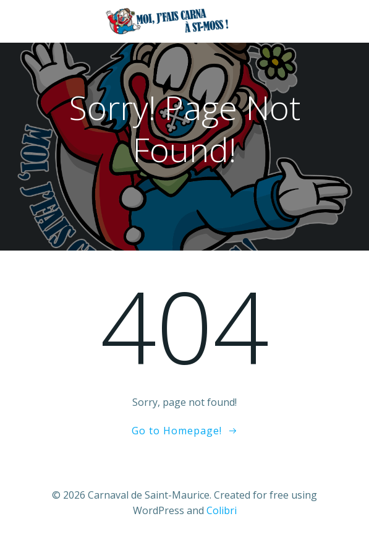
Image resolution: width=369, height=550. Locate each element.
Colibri (221, 510)
